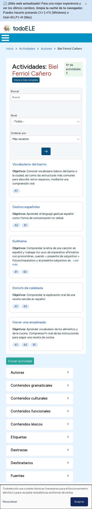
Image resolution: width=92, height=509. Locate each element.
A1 (16, 190)
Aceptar (79, 501)
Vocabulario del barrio (29, 164)
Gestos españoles (26, 207)
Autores (46, 48)
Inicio (9, 48)
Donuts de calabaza (27, 288)
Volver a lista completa (26, 80)
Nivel (14, 115)
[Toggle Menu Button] (5, 37)
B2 (25, 272)
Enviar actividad (20, 361)
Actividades (27, 48)
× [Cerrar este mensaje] (86, 4)
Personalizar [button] (10, 501)
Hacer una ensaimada (29, 322)
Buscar (15, 91)
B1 (25, 225)
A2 (16, 225)
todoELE (24, 28)
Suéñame (19, 241)
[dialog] (46, 497)
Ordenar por (18, 133)
